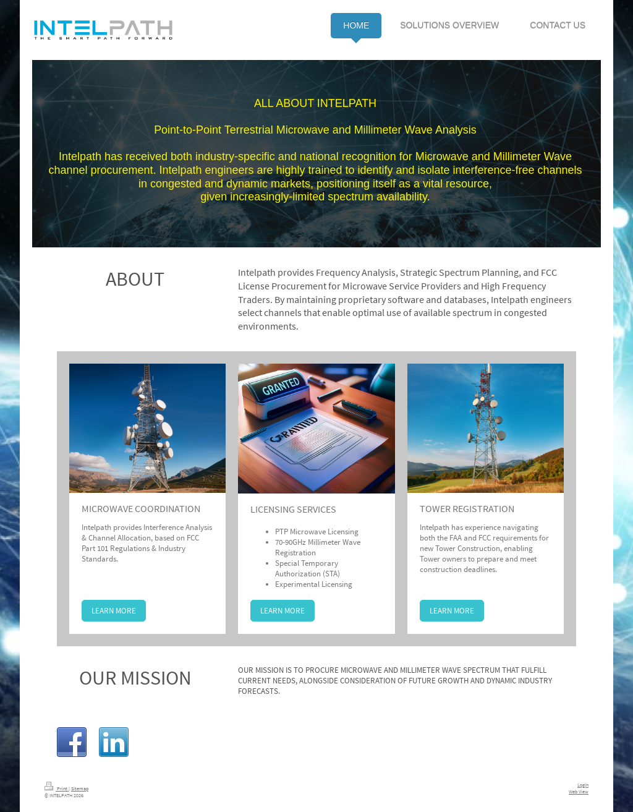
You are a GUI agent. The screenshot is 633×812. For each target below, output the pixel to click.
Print (57, 788)
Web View (578, 791)
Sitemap (79, 788)
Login (582, 785)
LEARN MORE (113, 610)
